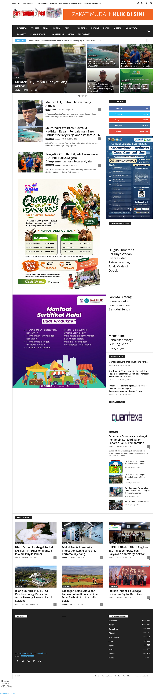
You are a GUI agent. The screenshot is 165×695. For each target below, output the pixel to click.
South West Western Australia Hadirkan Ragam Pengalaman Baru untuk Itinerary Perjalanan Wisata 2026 (73, 131)
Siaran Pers (58, 34)
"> (36, 634)
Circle (145, 120)
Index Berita (43, 3)
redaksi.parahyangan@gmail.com (33, 653)
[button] (149, 31)
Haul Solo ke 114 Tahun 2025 (137, 501)
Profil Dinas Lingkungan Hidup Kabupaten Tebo (135, 462)
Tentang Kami (56, 3)
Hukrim (57, 28)
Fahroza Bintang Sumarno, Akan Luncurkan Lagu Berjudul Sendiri (120, 303)
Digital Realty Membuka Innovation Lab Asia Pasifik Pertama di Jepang (79, 551)
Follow (145, 114)
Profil (106, 28)
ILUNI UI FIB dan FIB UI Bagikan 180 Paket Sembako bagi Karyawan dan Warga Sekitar (128, 551)
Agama (117, 28)
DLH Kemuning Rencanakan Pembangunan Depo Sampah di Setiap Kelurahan (137, 490)
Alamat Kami (76, 3)
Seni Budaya (114, 637)
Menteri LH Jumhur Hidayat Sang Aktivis (68, 104)
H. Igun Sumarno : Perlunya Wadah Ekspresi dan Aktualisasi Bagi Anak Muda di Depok (121, 260)
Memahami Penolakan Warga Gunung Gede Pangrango (121, 342)
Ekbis (45, 28)
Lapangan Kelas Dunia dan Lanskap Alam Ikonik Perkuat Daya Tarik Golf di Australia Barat (80, 596)
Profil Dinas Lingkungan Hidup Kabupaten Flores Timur (135, 477)
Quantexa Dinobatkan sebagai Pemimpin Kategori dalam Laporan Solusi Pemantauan (128, 440)
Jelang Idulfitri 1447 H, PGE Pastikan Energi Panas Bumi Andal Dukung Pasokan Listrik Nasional (34, 596)
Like (146, 108)
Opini (17, 78)
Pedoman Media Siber (92, 3)
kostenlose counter (7, 694)
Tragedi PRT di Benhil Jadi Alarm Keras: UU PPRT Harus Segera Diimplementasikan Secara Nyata (72, 157)
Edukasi (112, 633)
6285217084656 (27, 656)
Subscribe (144, 131)
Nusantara (132, 28)
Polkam (35, 28)
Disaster (21, 34)
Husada (95, 28)
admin (17, 90)
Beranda (22, 28)
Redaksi (66, 3)
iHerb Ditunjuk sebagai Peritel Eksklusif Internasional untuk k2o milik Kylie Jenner (34, 551)
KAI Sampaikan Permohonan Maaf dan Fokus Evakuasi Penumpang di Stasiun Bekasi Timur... (68, 40)
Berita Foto (84, 34)
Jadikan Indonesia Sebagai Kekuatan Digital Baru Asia (125, 592)
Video (71, 34)
